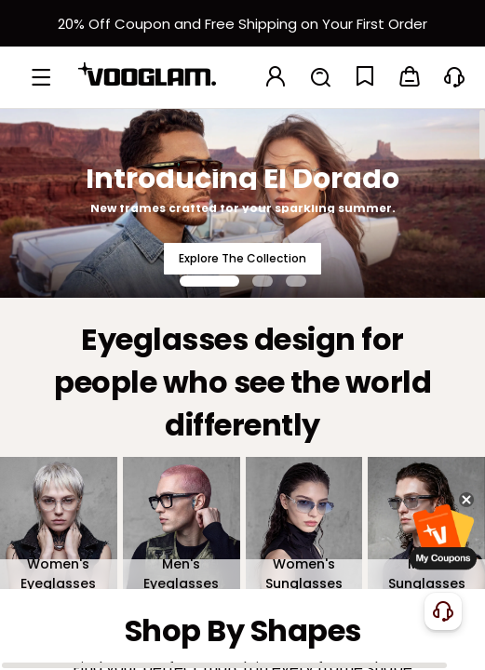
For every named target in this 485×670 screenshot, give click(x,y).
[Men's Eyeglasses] (181, 522)
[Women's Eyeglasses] (58, 522)
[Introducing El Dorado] (242, 203)
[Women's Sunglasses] (304, 522)
